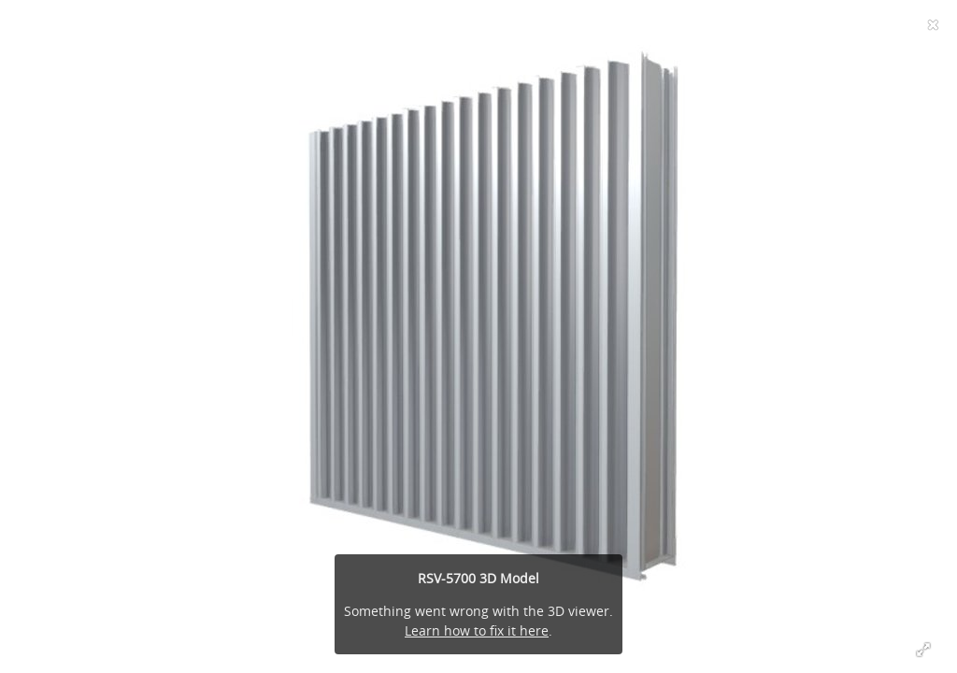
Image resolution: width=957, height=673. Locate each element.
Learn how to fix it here (477, 630)
